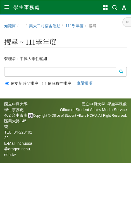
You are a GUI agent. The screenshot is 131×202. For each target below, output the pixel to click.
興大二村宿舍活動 (44, 26)
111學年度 (74, 26)
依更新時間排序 (21, 83)
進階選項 (84, 83)
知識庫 (10, 26)
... (22, 26)
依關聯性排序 (56, 83)
